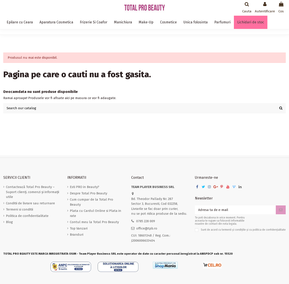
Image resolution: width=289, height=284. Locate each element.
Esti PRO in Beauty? (84, 187)
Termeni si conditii (19, 209)
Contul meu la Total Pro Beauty (94, 222)
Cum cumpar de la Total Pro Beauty (91, 202)
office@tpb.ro (146, 228)
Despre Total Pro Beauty (88, 193)
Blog (9, 222)
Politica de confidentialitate (27, 216)
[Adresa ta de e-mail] (235, 209)
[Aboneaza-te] (281, 209)
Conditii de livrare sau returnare (30, 203)
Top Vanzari (79, 228)
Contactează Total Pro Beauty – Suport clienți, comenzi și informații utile (32, 192)
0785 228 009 (145, 221)
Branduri (76, 235)
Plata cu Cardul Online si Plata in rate (95, 213)
